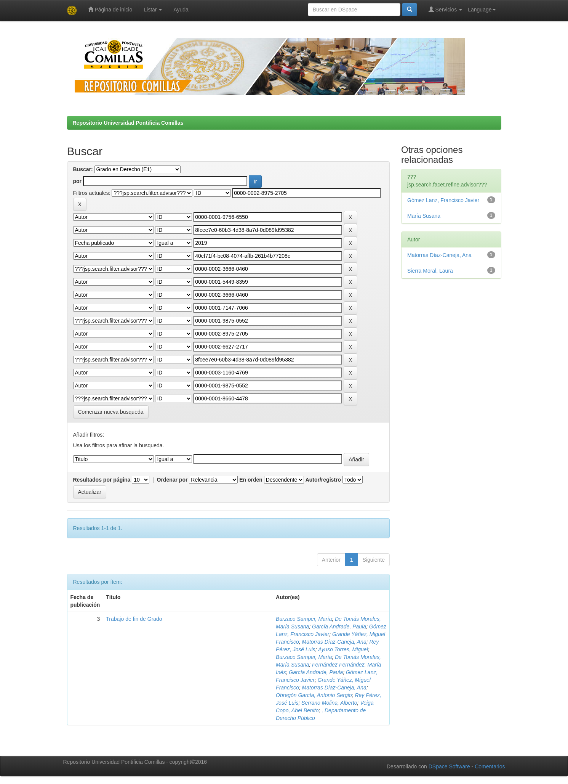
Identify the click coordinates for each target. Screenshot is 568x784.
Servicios (445, 9)
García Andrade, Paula (339, 626)
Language (481, 9)
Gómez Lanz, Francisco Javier (443, 200)
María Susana (423, 216)
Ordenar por (172, 480)
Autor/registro (323, 480)
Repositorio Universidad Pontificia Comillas (128, 123)
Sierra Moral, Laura (430, 271)
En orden (250, 480)
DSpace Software (449, 766)
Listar (153, 9)
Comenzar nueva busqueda (111, 412)
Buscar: (83, 169)
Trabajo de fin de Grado (134, 619)
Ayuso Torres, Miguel (343, 649)
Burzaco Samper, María (304, 619)
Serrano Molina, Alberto (329, 703)
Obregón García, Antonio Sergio (314, 695)
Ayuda (180, 9)
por (77, 181)
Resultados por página (102, 480)
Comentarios (490, 766)
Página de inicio (110, 9)
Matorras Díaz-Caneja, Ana (334, 642)
